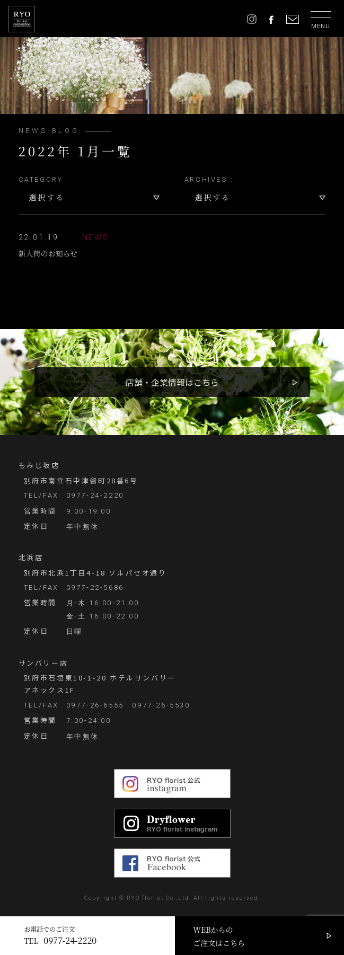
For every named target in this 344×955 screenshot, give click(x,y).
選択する (47, 197)
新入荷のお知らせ (64, 245)
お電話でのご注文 (60, 935)
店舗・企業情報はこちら (172, 382)
